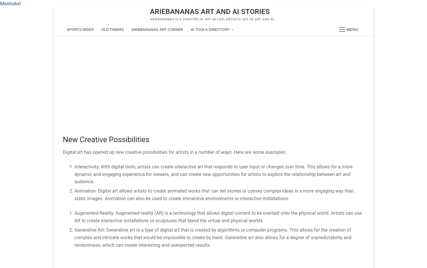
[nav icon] (348, 30)
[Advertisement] (213, 79)
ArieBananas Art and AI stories (210, 12)
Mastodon (10, 3)
